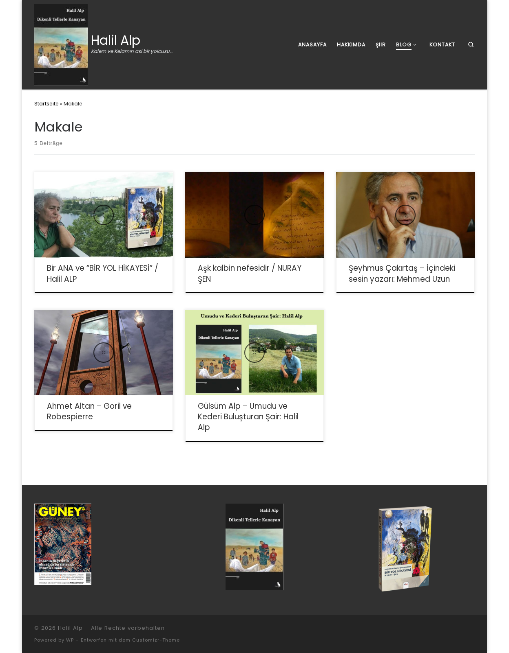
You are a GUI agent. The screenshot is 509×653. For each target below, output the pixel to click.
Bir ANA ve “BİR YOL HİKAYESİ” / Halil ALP (102, 273)
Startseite (46, 103)
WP (70, 640)
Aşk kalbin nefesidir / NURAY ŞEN (249, 273)
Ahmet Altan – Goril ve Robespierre (89, 411)
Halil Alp (70, 628)
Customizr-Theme (156, 640)
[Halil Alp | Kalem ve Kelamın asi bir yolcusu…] (61, 44)
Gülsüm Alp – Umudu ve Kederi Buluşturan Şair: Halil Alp (248, 417)
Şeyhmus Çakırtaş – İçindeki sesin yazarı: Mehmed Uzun (402, 273)
